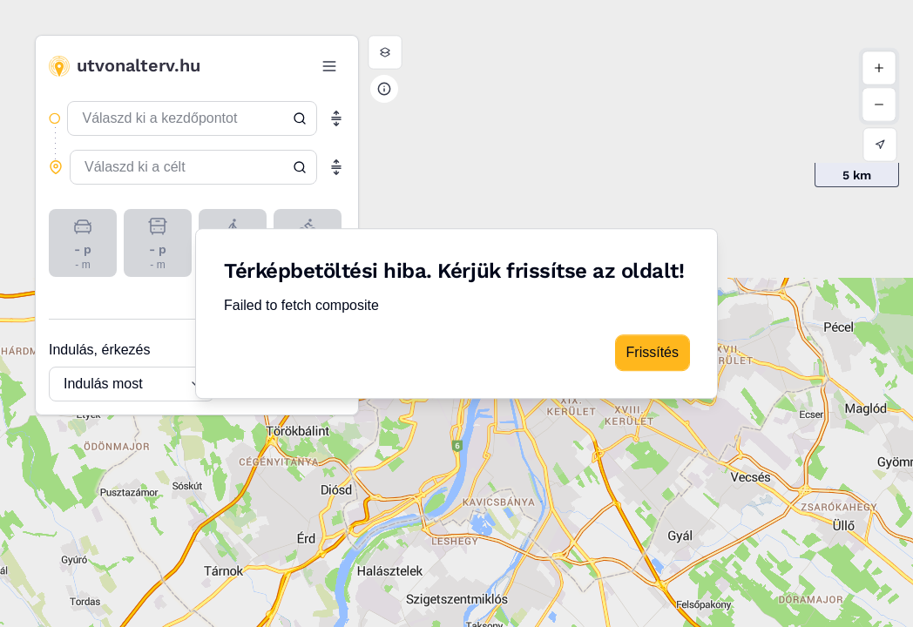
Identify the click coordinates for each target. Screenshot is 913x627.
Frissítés (652, 352)
